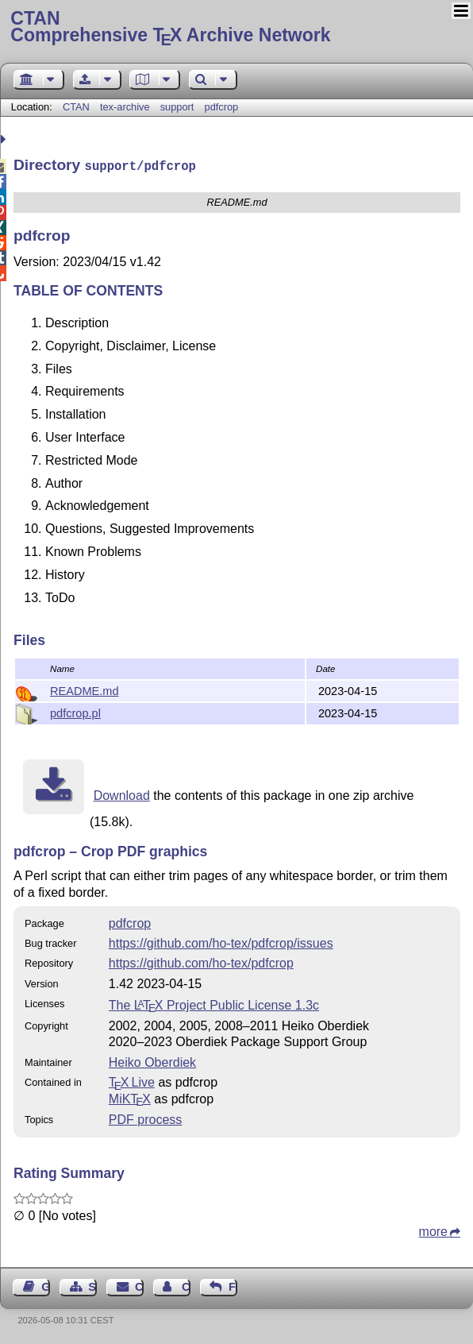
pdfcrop (222, 107)
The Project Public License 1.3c (214, 1003)
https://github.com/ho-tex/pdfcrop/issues (221, 941)
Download (122, 794)
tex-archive (125, 107)
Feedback (233, 1285)
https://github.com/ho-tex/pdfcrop (201, 961)
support (177, 107)
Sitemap (92, 1285)
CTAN (76, 107)
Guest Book (45, 1285)
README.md (84, 689)
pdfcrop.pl (75, 711)
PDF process (145, 1118)
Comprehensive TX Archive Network (236, 27)
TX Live (132, 1080)
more (433, 1230)
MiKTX (130, 1097)
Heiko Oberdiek (152, 1061)
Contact (139, 1285)
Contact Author (186, 1285)
